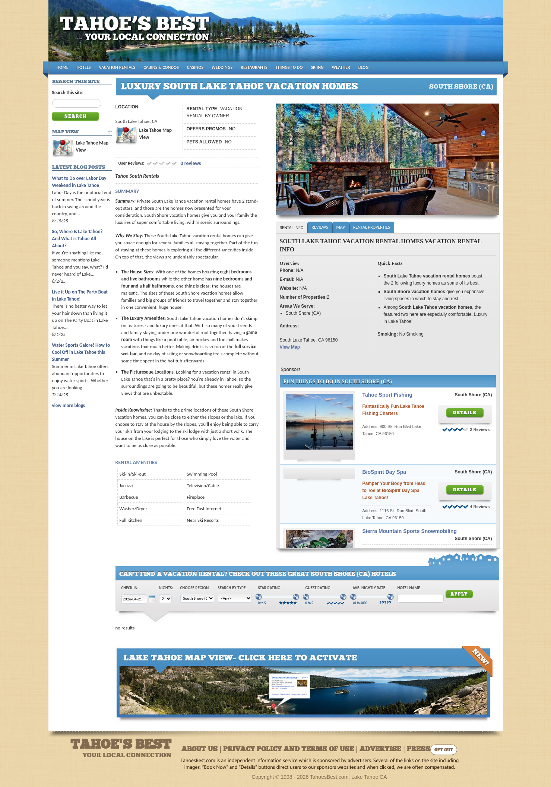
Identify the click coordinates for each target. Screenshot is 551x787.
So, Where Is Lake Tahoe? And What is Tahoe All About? (77, 238)
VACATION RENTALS (117, 67)
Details (464, 413)
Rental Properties (371, 227)
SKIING (317, 67)
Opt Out (443, 750)
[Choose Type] (235, 598)
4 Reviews (480, 506)
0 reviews (190, 163)
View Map (290, 347)
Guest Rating (317, 588)
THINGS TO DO (289, 67)
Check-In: (130, 588)
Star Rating (269, 588)
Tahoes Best (136, 33)
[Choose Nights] (165, 598)
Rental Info (292, 227)
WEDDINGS (222, 67)
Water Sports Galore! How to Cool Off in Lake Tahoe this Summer (81, 352)
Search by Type (232, 588)
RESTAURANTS (254, 67)
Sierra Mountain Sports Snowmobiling (409, 531)
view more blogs (68, 405)
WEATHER (341, 67)
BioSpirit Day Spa (384, 472)
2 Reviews (480, 429)
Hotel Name (409, 588)
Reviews (319, 227)
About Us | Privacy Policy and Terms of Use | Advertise (291, 749)
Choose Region (194, 588)
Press (418, 749)
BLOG (363, 67)
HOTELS (84, 67)
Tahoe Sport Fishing (387, 395)
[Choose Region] (197, 598)
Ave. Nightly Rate (369, 588)
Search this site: (68, 92)
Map (340, 227)
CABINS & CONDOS (161, 67)
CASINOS (195, 67)
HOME (63, 67)
